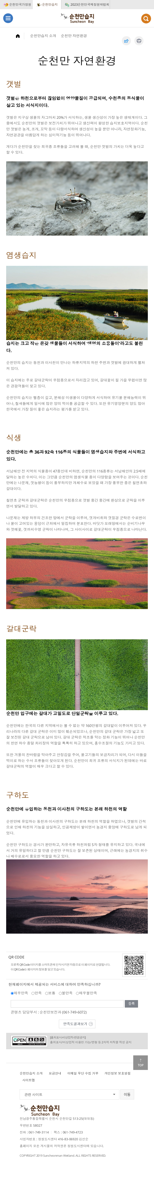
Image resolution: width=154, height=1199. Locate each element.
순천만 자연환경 (74, 35)
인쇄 (139, 40)
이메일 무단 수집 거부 (82, 1073)
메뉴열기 (8, 18)
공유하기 (126, 40)
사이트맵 (28, 1080)
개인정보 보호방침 (117, 1073)
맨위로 (140, 1062)
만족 (38, 993)
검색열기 (146, 18)
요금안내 (55, 1073)
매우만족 (21, 993)
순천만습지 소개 (43, 35)
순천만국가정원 (20, 4)
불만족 (67, 993)
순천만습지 (50, 4)
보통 (51, 993)
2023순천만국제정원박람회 (89, 4)
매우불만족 (88, 993)
